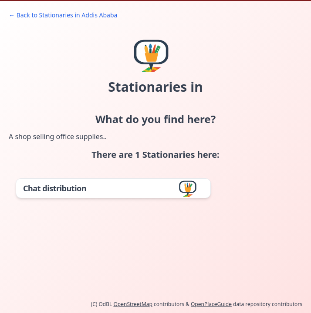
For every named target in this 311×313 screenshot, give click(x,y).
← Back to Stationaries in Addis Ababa (63, 15)
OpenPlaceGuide (211, 304)
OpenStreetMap (132, 304)
